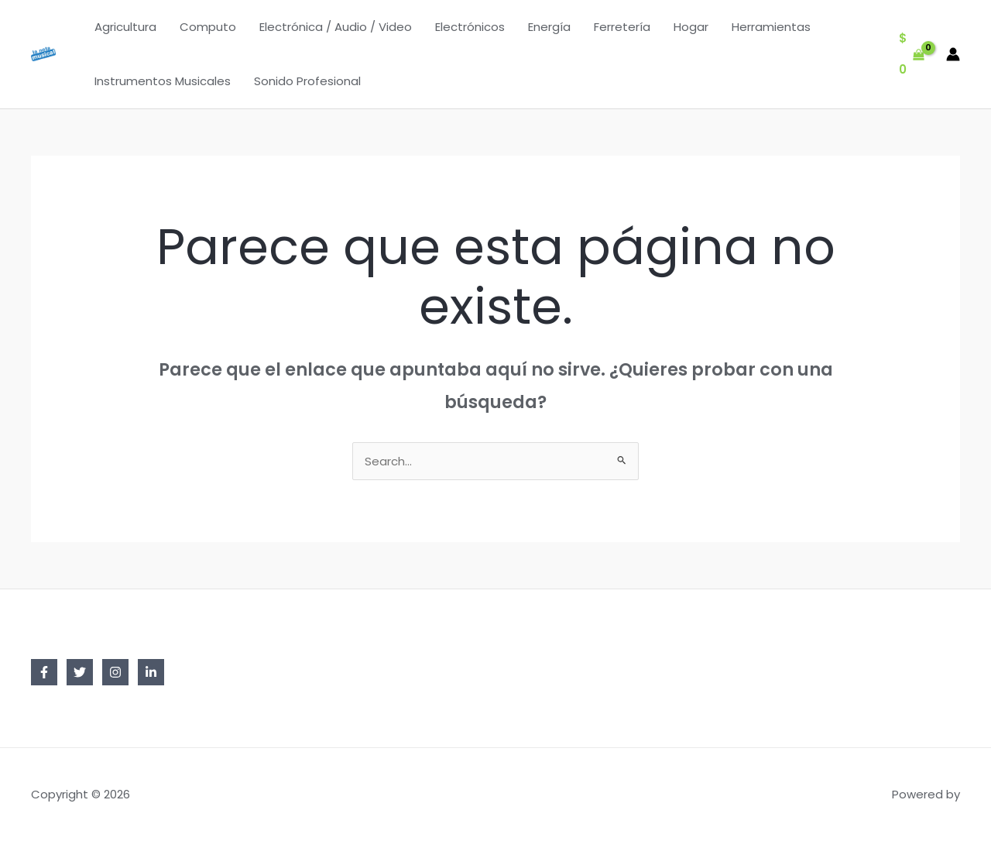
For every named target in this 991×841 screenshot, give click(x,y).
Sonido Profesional (307, 81)
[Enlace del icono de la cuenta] (953, 54)
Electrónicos (470, 27)
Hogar (691, 27)
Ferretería (622, 27)
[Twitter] (80, 672)
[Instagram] (115, 672)
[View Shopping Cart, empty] (912, 55)
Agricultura (125, 27)
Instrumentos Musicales (162, 81)
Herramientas (771, 27)
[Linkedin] (151, 672)
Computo (208, 27)
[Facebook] (44, 672)
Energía (549, 27)
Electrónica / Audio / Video (335, 27)
